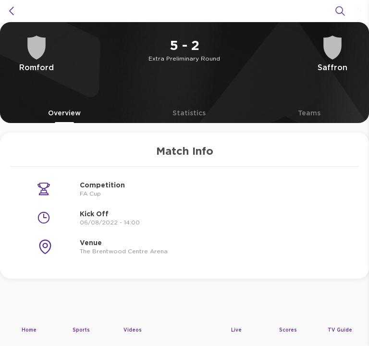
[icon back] (11, 11)
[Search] (340, 11)
